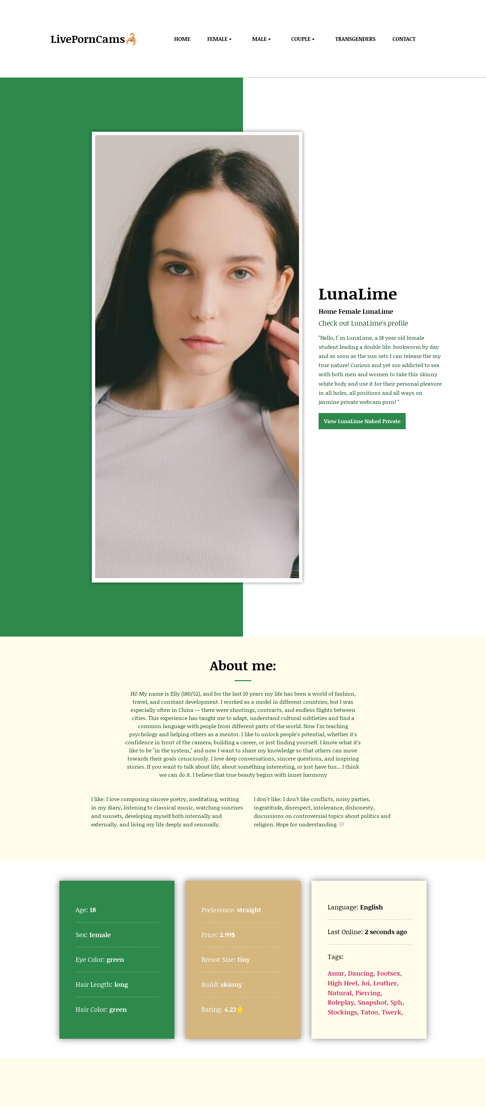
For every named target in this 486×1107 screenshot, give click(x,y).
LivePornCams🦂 (94, 38)
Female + (221, 38)
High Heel (342, 982)
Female (350, 311)
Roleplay (341, 1002)
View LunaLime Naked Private (362, 421)
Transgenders (355, 38)
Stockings (342, 1011)
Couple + (304, 38)
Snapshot (372, 1002)
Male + (263, 38)
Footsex (388, 973)
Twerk (391, 1011)
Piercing (367, 992)
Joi (365, 982)
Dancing (360, 973)
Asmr (336, 973)
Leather (385, 982)
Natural (340, 992)
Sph (396, 1002)
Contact (404, 38)
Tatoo (369, 1011)
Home (182, 38)
